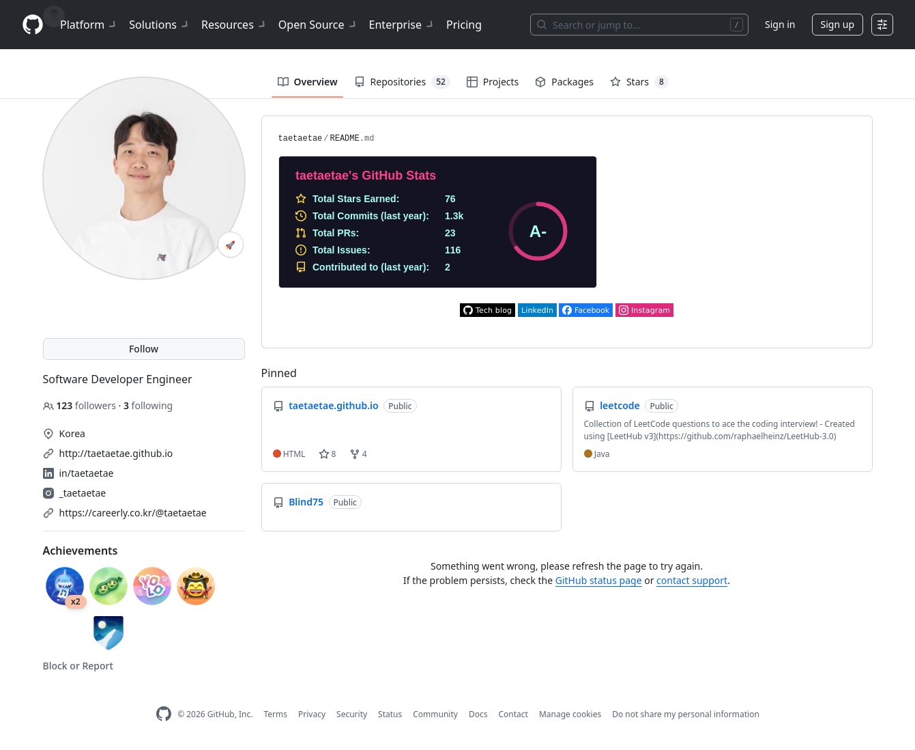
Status (390, 714)
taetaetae (300, 138)
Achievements (80, 550)
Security (351, 714)
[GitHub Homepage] (164, 714)
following (148, 405)
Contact (512, 714)
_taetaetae (82, 492)
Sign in (780, 24)
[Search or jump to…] (639, 24)
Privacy (311, 714)
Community (435, 714)
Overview (308, 81)
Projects (493, 81)
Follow (143, 348)
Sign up (837, 24)
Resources (234, 24)
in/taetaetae (86, 473)
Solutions (159, 24)
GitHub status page (598, 580)
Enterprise (402, 24)
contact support (691, 580)
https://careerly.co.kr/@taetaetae (133, 512)
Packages (564, 81)
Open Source (318, 24)
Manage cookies (570, 714)
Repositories (402, 82)
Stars (639, 82)
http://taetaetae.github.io (116, 453)
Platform (89, 24)
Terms (275, 714)
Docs (478, 714)
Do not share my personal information (685, 714)
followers (81, 405)
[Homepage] (33, 25)
